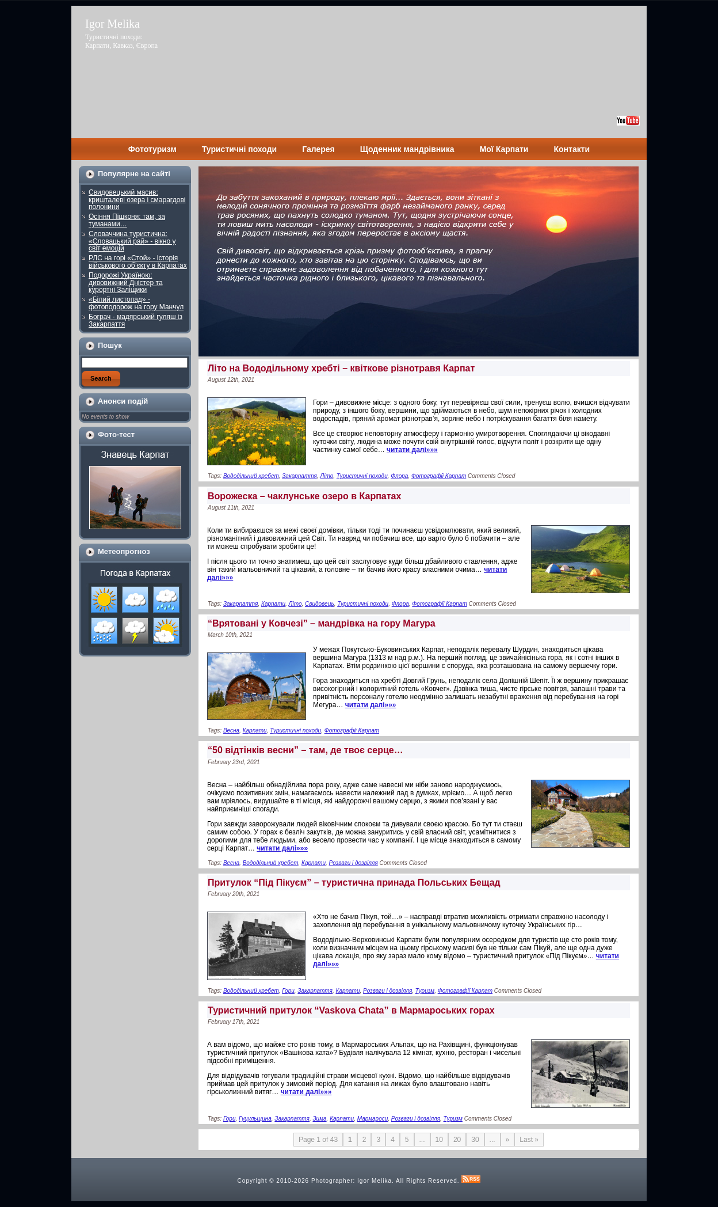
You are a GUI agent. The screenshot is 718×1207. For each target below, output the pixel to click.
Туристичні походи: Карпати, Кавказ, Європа (121, 41)
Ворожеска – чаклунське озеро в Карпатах (304, 496)
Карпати (273, 604)
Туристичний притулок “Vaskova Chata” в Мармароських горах (351, 1010)
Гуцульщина (255, 1118)
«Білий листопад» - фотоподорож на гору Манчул (136, 303)
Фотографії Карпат (438, 476)
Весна (231, 730)
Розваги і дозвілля (353, 863)
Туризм (424, 991)
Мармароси (372, 1118)
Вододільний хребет (251, 476)
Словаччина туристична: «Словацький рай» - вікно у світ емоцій (132, 241)
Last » (529, 1140)
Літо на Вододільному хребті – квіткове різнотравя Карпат (341, 368)
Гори (288, 991)
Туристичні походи (362, 476)
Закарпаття (299, 476)
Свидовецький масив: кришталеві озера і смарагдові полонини (137, 199)
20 (457, 1140)
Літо (326, 476)
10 (439, 1140)
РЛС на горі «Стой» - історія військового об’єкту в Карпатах (138, 262)
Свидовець (319, 604)
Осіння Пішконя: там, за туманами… (127, 220)
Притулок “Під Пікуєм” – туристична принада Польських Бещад (354, 882)
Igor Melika (112, 23)
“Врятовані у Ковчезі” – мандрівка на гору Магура (322, 623)
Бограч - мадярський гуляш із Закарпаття (135, 320)
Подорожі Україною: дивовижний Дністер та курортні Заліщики (126, 282)
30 (475, 1140)
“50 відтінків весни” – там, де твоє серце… (305, 750)
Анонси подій (123, 401)
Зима (319, 1118)
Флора (399, 476)
